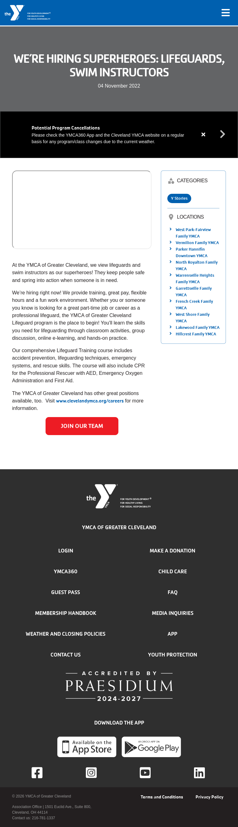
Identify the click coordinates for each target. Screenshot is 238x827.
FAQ (173, 592)
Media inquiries (172, 613)
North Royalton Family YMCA (197, 265)
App (172, 633)
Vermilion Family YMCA (197, 242)
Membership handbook (65, 613)
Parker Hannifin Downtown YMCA (191, 252)
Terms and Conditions (162, 797)
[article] (119, 134)
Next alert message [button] (223, 134)
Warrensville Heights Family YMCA (195, 278)
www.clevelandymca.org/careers (90, 401)
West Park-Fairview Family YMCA (193, 233)
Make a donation (172, 550)
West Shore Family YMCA (192, 318)
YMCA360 (65, 571)
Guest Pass (65, 592)
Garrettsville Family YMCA (194, 292)
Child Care (172, 571)
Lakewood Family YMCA (197, 327)
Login (65, 550)
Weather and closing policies (65, 633)
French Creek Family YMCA (194, 305)
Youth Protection (172, 654)
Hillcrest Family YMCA (196, 334)
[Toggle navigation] (225, 13)
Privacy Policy (209, 797)
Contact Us (66, 654)
